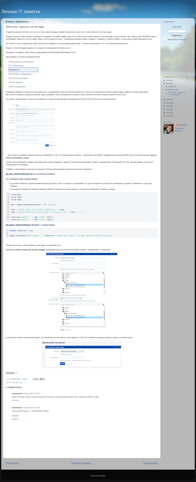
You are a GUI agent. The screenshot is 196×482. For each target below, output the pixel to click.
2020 (168, 99)
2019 (168, 103)
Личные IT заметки (20, 11)
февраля (172, 90)
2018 (168, 106)
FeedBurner (181, 39)
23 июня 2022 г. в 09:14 (31, 393)
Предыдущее (150, 463)
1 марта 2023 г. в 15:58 (31, 408)
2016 (168, 113)
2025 (168, 80)
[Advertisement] (176, 59)
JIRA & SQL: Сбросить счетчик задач (176, 93)
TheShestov (182, 125)
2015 (168, 116)
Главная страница (81, 463)
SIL (17, 382)
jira (14, 382)
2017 (168, 109)
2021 (168, 83)
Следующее (12, 463)
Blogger (102, 476)
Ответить (15, 400)
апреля (171, 86)
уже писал (34, 32)
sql (20, 382)
